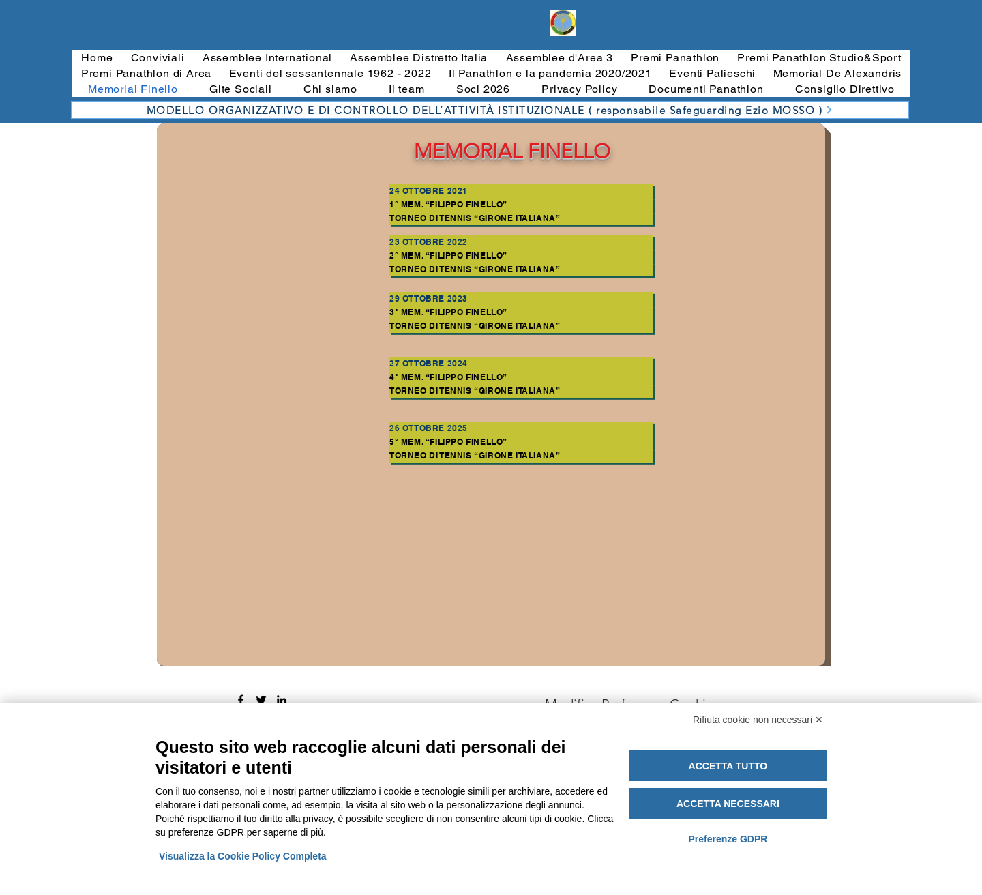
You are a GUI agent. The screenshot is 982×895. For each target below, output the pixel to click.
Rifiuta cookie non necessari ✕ (758, 719)
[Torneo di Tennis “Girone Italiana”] (521, 218)
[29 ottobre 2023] (521, 299)
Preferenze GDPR (727, 839)
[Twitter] (261, 700)
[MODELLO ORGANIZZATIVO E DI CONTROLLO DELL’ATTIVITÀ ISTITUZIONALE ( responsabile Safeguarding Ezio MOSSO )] (490, 110)
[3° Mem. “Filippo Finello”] (521, 312)
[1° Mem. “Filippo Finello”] (521, 204)
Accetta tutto (728, 766)
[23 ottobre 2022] (521, 242)
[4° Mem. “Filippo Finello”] (521, 377)
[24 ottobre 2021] (521, 191)
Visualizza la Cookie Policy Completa (243, 856)
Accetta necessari (727, 803)
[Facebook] (241, 700)
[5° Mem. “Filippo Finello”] (521, 442)
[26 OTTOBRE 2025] (521, 428)
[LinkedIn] (281, 700)
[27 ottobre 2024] (521, 363)
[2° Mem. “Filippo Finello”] (521, 256)
